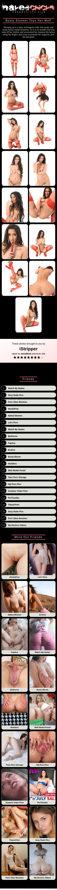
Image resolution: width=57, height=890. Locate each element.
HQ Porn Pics (42, 748)
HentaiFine (15, 561)
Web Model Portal (42, 711)
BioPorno (15, 673)
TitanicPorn (15, 823)
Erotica (42, 598)
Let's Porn (42, 561)
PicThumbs (42, 786)
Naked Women (15, 598)
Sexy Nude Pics (42, 823)
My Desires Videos (42, 861)
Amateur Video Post (15, 786)
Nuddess (15, 711)
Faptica (15, 636)
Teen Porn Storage (15, 748)
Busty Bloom (42, 673)
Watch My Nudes (42, 636)
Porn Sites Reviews (15, 861)
